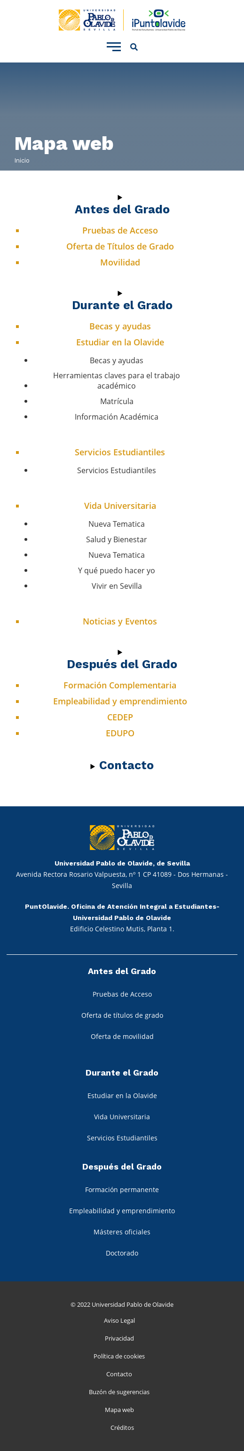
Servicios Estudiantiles (120, 452)
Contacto (119, 1374)
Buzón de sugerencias (119, 1392)
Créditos (122, 1427)
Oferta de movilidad (122, 1036)
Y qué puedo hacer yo (116, 570)
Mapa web (119, 1409)
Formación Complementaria (119, 685)
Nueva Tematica (116, 524)
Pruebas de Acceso (120, 230)
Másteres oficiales (122, 1231)
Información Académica (116, 417)
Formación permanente (122, 1189)
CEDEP (120, 717)
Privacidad (119, 1338)
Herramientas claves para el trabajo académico (116, 380)
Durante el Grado (122, 305)
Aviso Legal (119, 1320)
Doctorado (122, 1252)
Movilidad (120, 262)
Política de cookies (119, 1356)
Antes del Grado (122, 209)
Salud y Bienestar (116, 539)
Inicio (22, 160)
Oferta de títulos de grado (122, 1015)
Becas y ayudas (120, 326)
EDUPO (120, 733)
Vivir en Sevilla (117, 586)
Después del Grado (122, 664)
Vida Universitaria (120, 505)
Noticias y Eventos (120, 621)
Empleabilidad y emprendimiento (120, 701)
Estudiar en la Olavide (120, 342)
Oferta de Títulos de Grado (120, 246)
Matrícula (117, 401)
